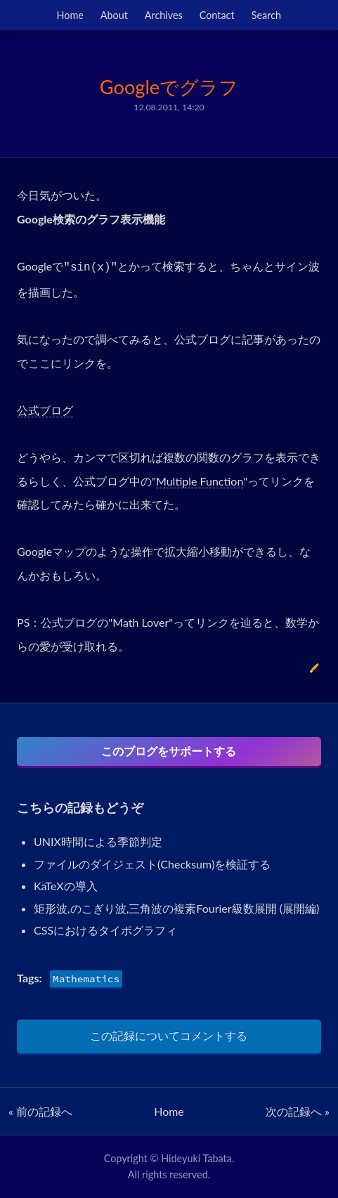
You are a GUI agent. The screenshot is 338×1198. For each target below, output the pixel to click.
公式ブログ (45, 410)
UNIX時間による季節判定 (98, 841)
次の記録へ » (298, 1111)
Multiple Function (199, 481)
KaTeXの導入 (66, 885)
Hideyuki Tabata (196, 1158)
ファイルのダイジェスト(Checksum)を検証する (152, 864)
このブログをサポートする (168, 750)
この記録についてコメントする (168, 1035)
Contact (217, 15)
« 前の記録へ (40, 1111)
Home (70, 15)
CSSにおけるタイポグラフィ (105, 930)
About (114, 15)
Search (266, 15)
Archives (164, 15)
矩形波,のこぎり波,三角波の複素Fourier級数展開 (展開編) (176, 908)
